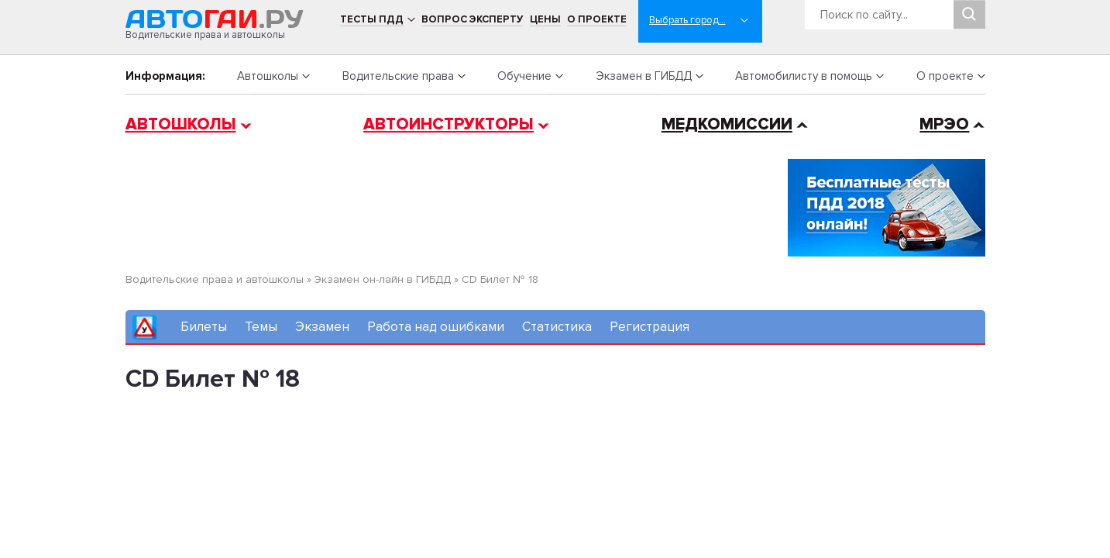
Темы (261, 326)
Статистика (557, 326)
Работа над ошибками (435, 326)
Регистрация (649, 326)
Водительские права (398, 76)
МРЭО (944, 124)
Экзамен (322, 326)
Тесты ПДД (372, 19)
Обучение (524, 76)
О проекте (597, 19)
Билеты (203, 326)
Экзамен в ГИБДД (644, 76)
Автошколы (267, 76)
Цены (545, 19)
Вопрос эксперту (472, 19)
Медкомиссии (727, 124)
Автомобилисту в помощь (803, 76)
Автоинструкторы (448, 124)
